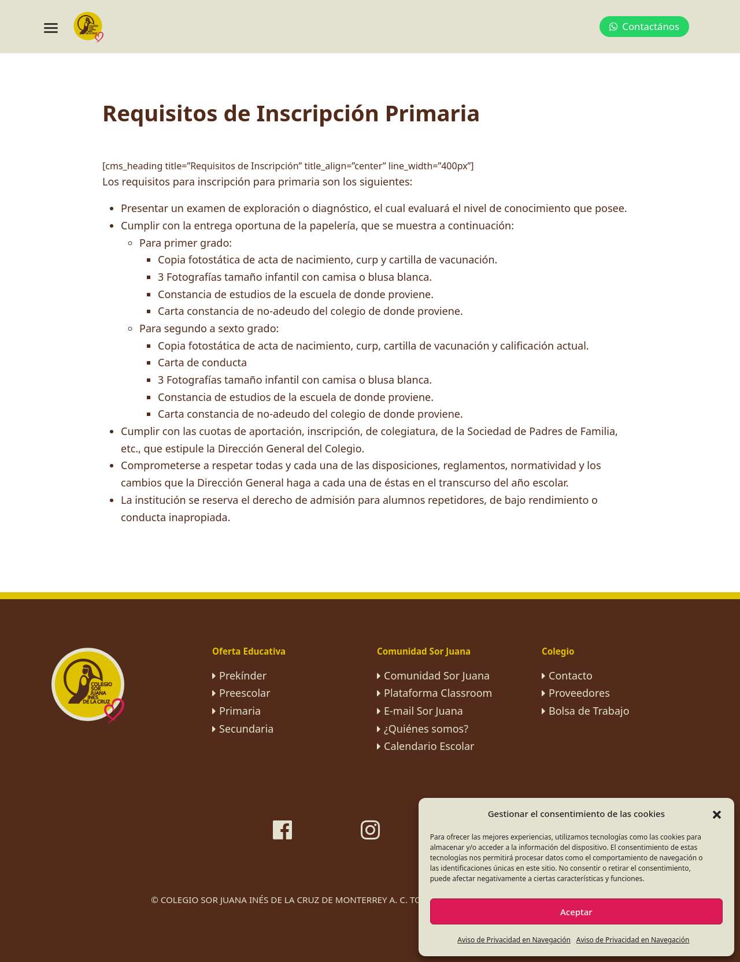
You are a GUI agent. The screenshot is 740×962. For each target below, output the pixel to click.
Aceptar (576, 912)
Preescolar (245, 693)
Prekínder (243, 675)
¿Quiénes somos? (426, 729)
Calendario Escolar (429, 746)
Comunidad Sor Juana (437, 675)
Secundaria (246, 729)
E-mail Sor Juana (423, 711)
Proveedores (579, 693)
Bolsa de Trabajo (589, 711)
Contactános (644, 26)
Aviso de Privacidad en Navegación (514, 940)
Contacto (571, 675)
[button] (717, 813)
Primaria (240, 711)
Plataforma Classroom (438, 693)
